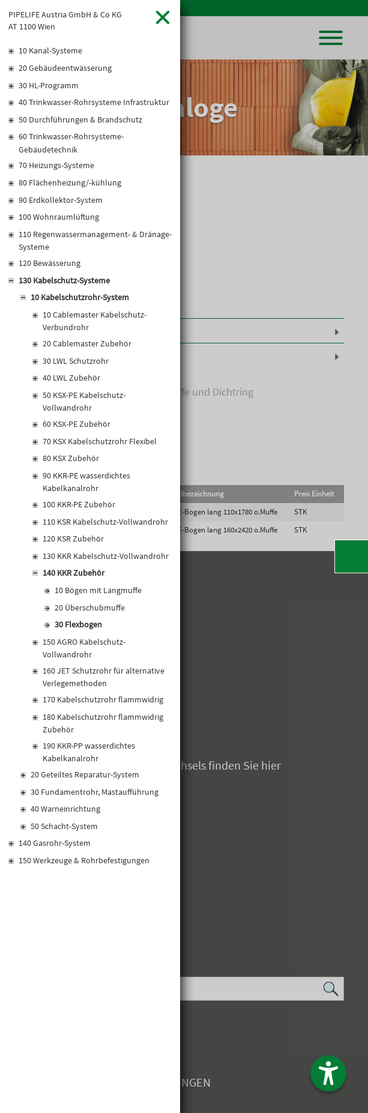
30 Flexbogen (78, 624)
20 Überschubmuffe (90, 607)
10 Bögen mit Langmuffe (98, 590)
